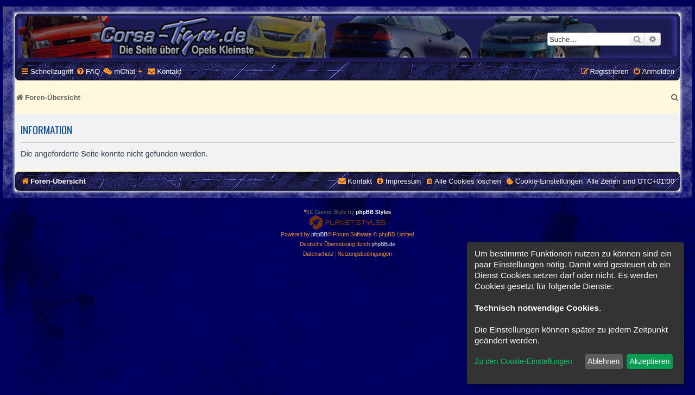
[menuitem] (88, 71)
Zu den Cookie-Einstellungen (523, 361)
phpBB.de (383, 244)
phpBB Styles (373, 212)
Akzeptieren (649, 361)
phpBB (319, 234)
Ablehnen (603, 361)
